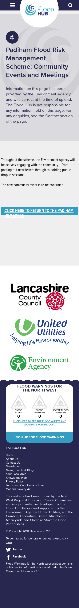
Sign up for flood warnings (39, 437)
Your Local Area (16, 474)
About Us (12, 459)
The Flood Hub (39, 10)
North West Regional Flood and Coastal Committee (39, 498)
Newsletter (13, 466)
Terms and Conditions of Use (25, 485)
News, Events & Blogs (20, 470)
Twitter (17, 549)
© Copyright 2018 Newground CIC (28, 531)
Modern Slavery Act (18, 489)
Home (10, 455)
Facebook (19, 556)
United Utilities (49, 512)
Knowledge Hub (16, 478)
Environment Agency (21, 512)
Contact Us (13, 462)
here (9, 542)
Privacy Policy (15, 481)
